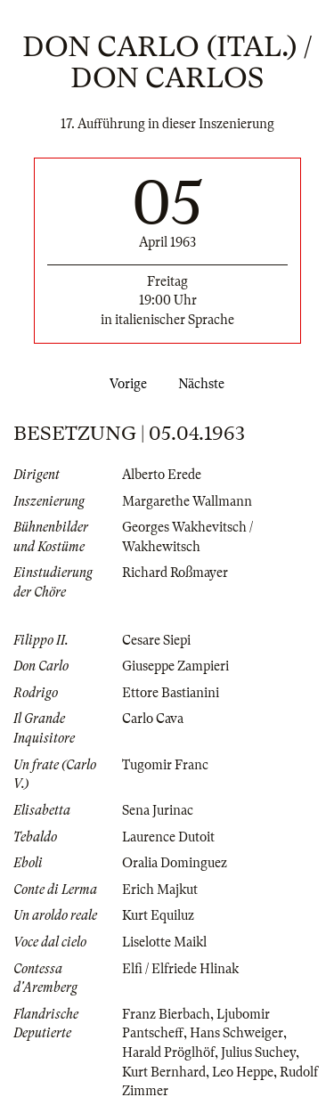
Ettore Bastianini (170, 693)
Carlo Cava (152, 718)
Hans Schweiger (236, 1033)
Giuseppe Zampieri (175, 666)
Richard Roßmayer (175, 572)
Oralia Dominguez (174, 863)
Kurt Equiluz (158, 915)
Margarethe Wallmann (187, 501)
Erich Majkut (160, 889)
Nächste (205, 384)
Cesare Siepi (156, 640)
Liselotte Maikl (164, 942)
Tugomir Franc (165, 765)
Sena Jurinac (157, 810)
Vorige (124, 384)
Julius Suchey (258, 1052)
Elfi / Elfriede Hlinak (180, 969)
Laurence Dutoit (168, 837)
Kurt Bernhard (164, 1072)
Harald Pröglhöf (168, 1052)
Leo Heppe (242, 1072)
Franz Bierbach (166, 1014)
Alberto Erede (161, 474)
